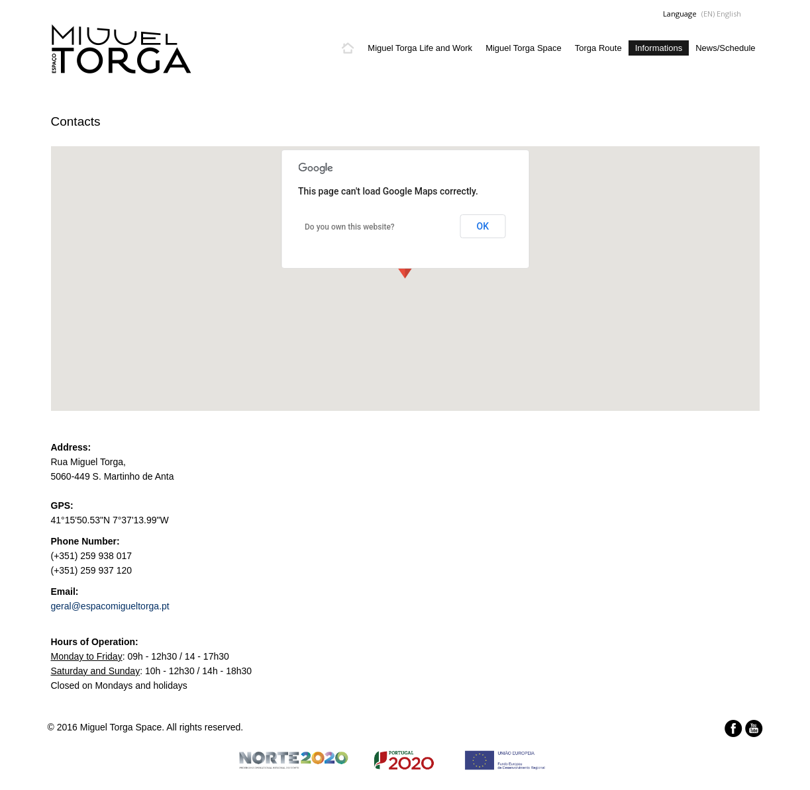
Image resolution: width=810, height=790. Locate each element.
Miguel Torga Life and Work (420, 48)
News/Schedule (725, 48)
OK (483, 226)
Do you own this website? (350, 227)
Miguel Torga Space (523, 48)
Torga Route (598, 48)
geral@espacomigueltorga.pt (110, 606)
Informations (659, 48)
